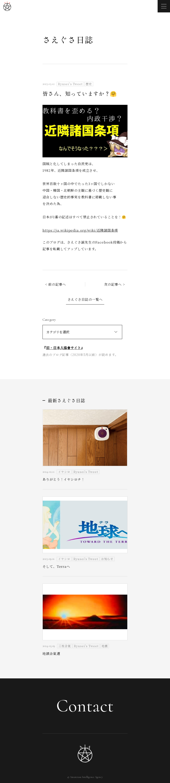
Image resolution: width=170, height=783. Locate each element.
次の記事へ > (114, 284)
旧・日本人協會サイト (63, 347)
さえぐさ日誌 (67, 39)
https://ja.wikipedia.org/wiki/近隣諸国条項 (80, 230)
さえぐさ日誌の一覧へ (85, 299)
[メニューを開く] (164, 6)
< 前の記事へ (55, 284)
